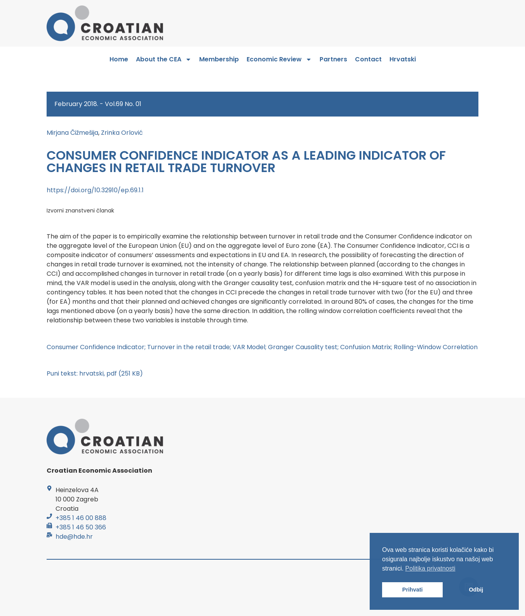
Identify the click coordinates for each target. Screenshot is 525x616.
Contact (368, 59)
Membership (219, 59)
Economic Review (279, 59)
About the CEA (163, 59)
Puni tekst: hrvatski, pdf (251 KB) (95, 373)
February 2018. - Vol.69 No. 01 (97, 103)
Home (119, 59)
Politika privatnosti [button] (430, 568)
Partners (333, 59)
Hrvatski (402, 59)
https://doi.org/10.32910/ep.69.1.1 (95, 190)
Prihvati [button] (412, 589)
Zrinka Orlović (122, 132)
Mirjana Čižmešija (72, 132)
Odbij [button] (476, 589)
